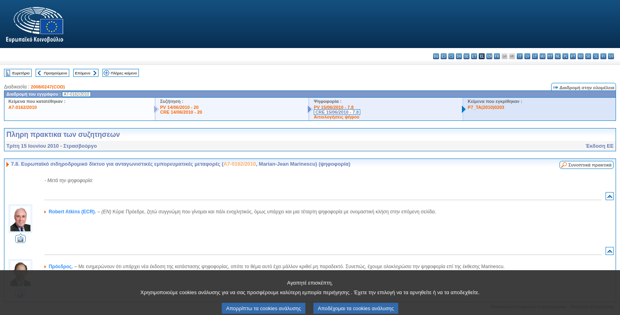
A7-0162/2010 (22, 107)
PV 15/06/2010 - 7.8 (334, 107)
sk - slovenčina (588, 56)
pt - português (573, 56)
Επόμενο (82, 73)
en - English (489, 56)
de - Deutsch (466, 56)
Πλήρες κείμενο (124, 73)
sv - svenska (611, 56)
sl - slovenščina (596, 56)
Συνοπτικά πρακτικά (590, 165)
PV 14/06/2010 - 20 (179, 107)
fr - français (497, 56)
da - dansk (459, 56)
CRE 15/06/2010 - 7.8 (337, 112)
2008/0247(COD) (48, 86)
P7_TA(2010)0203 (486, 107)
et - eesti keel (474, 56)
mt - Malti (550, 56)
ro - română (581, 56)
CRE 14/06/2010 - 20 (181, 112)
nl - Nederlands (558, 56)
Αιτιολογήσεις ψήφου (336, 116)
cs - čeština (451, 56)
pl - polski (565, 56)
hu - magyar (543, 56)
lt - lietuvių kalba (535, 56)
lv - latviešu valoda (527, 56)
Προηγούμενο (55, 73)
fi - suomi (603, 56)
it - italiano (520, 56)
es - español (444, 56)
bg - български (436, 56)
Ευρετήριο (21, 73)
